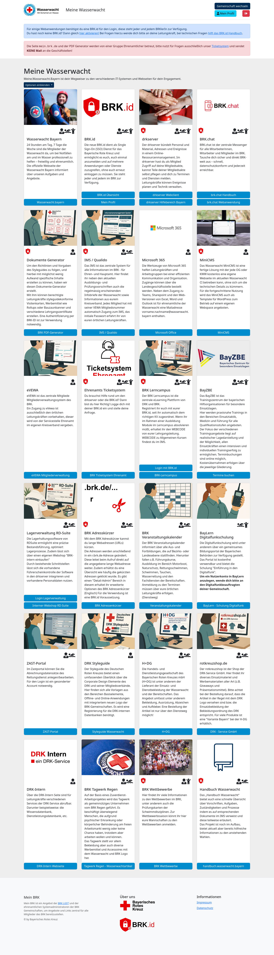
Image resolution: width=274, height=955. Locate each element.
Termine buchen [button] (223, 475)
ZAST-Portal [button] (50, 731)
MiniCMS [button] (223, 332)
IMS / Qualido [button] (108, 332)
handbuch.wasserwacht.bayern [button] (223, 866)
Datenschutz (205, 908)
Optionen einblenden (37, 84)
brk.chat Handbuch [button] (223, 194)
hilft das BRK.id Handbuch (225, 33)
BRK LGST (63, 903)
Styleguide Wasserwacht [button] (108, 731)
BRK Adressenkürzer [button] (108, 605)
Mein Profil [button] (108, 202)
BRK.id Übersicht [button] (108, 194)
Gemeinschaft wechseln (232, 6)
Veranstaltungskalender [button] (165, 605)
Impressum (204, 902)
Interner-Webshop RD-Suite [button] (50, 605)
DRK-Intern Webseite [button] (50, 866)
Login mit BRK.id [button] (166, 467)
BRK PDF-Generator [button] (50, 332)
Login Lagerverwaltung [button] (50, 598)
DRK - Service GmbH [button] (223, 731)
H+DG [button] (166, 731)
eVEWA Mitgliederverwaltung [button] (50, 475)
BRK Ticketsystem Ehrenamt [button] (108, 475)
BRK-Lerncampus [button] (166, 475)
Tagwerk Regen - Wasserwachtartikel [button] (108, 866)
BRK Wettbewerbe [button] (166, 866)
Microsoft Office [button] (165, 332)
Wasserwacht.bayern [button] (50, 202)
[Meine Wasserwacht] (31, 897)
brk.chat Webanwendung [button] (223, 202)
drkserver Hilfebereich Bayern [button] (165, 202)
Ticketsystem (220, 46)
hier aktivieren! (89, 33)
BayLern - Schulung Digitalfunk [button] (223, 605)
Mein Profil (225, 13)
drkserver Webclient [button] (166, 194)
